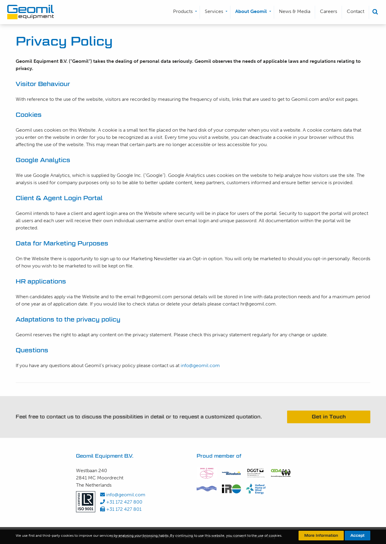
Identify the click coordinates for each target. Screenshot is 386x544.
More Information (321, 535)
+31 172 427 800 (121, 502)
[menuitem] (184, 12)
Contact (355, 11)
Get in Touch (329, 417)
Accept (357, 535)
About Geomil (251, 11)
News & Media (294, 11)
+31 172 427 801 (120, 509)
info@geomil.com (200, 365)
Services (214, 11)
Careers (328, 11)
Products (183, 11)
